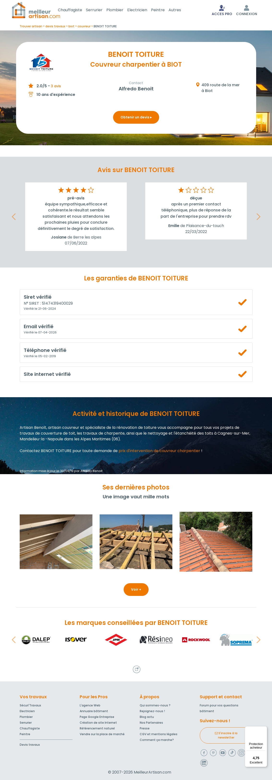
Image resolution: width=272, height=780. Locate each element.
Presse (145, 728)
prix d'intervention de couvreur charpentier (159, 451)
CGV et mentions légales (158, 734)
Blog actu (147, 717)
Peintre (163, 10)
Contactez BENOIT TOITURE (46, 451)
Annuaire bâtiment (94, 711)
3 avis (56, 87)
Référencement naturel (97, 728)
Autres (180, 10)
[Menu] (264, 729)
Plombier (120, 10)
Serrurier (100, 10)
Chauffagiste (76, 10)
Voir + (136, 590)
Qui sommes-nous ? (155, 705)
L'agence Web (90, 705)
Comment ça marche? (157, 740)
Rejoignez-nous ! (152, 711)
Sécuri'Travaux (30, 705)
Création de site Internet (98, 723)
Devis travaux (30, 745)
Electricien (143, 10)
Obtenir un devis (136, 118)
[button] (13, 217)
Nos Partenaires (151, 723)
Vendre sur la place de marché (102, 734)
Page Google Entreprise (97, 717)
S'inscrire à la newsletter (226, 735)
